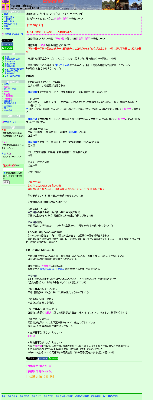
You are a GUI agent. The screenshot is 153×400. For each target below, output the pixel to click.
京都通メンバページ (14, 34)
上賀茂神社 (9, 96)
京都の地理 (9, 61)
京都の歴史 (12, 396)
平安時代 (32, 212)
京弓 (6, 108)
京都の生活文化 (11, 71)
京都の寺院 (9, 66)
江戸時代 (32, 222)
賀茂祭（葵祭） (61, 18)
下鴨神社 (38, 32)
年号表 (7, 29)
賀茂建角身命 (54, 48)
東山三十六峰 (62, 65)
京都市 (7, 84)
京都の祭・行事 (10, 24)
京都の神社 (9, 17)
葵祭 (6, 26)
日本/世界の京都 (110, 396)
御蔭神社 (49, 32)
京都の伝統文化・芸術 (14, 69)
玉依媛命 (67, 48)
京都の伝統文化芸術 (64, 396)
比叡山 (42, 45)
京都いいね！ (10, 122)
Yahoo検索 (13, 174)
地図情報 (65, 32)
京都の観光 (9, 21)
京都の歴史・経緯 (12, 59)
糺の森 (31, 185)
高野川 (48, 312)
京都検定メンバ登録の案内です (84, 386)
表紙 (6, 14)
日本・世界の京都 (12, 76)
